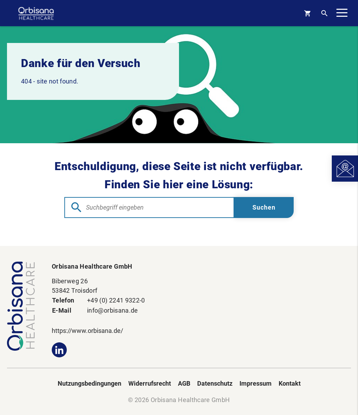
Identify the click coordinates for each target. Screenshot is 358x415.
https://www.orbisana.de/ (87, 330)
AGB (184, 383)
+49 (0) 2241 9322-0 (116, 300)
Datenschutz (214, 383)
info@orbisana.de (112, 310)
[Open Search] (324, 13)
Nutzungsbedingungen (89, 383)
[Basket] (307, 13)
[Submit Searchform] (264, 207)
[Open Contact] (345, 168)
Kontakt (290, 383)
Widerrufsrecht (149, 383)
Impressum (255, 383)
